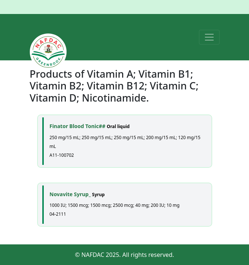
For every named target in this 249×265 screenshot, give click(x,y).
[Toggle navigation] (209, 37)
